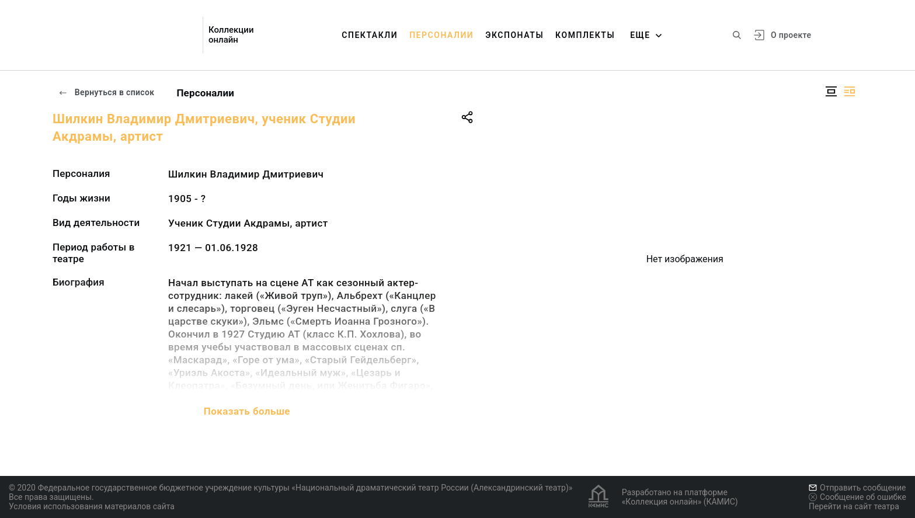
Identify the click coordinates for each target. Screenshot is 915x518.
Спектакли (370, 35)
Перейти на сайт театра (854, 506)
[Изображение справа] (849, 91)
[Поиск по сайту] (736, 35)
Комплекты (585, 35)
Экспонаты (514, 35)
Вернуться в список (106, 92)
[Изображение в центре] (831, 91)
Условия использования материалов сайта (92, 506)
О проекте (791, 35)
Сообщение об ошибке (857, 497)
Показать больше (247, 411)
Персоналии (441, 35)
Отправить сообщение (857, 487)
